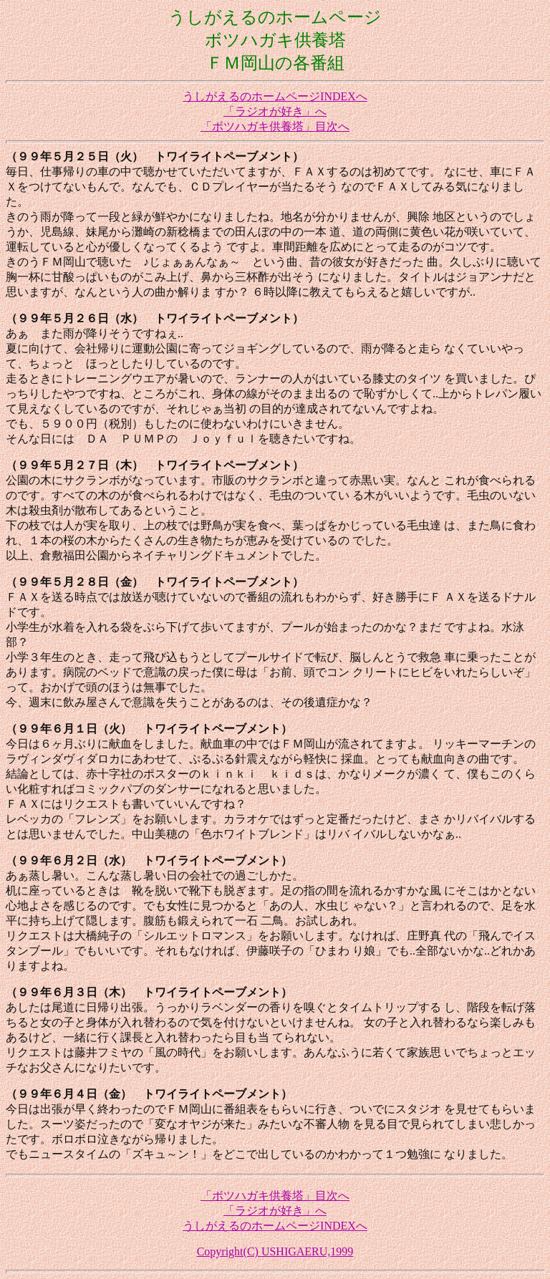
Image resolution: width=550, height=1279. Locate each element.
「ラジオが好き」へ (275, 111)
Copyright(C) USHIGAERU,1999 (275, 1251)
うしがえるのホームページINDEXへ (275, 96)
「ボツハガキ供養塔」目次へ (275, 126)
